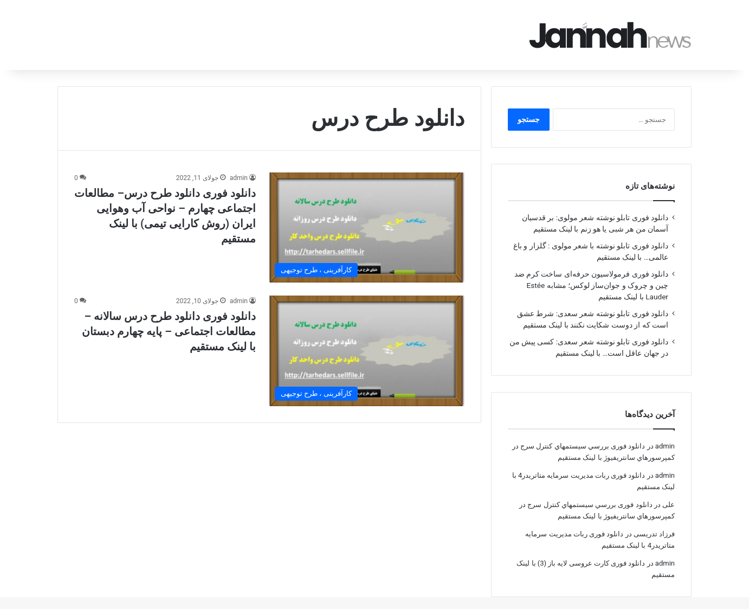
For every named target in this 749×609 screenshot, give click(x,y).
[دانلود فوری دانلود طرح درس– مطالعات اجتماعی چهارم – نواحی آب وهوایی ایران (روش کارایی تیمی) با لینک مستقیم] (366, 212)
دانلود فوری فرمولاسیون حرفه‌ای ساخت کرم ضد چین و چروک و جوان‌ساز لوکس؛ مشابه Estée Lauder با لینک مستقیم (591, 270)
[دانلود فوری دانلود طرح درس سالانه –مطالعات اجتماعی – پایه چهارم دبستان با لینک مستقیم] (366, 335)
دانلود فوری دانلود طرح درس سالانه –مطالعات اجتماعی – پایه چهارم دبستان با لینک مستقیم (169, 316)
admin (239, 162)
